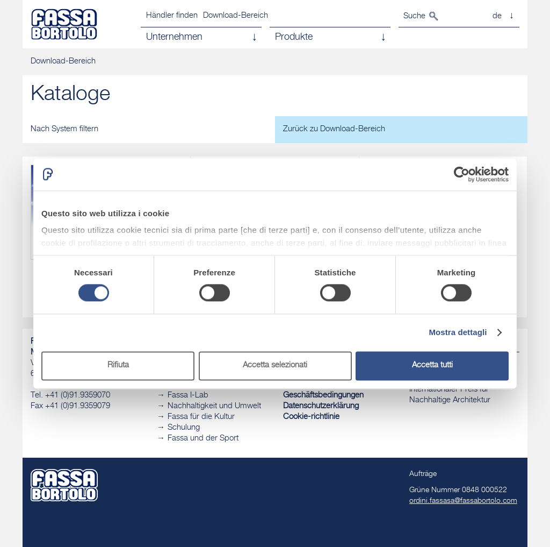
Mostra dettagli (458, 332)
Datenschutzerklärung (321, 406)
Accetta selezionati (275, 365)
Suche (414, 16)
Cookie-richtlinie (311, 417)
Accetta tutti (432, 365)
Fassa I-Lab (188, 396)
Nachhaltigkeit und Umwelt (214, 406)
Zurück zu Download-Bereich (334, 129)
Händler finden (172, 16)
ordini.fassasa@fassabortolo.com (463, 501)
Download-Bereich (235, 16)
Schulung (184, 428)
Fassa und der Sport (203, 439)
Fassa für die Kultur (201, 417)
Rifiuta (118, 365)
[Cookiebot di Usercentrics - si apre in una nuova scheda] (462, 174)
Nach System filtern (64, 129)
